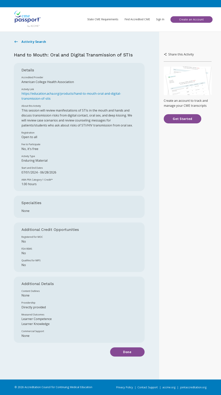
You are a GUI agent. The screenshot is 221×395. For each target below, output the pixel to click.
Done (127, 352)
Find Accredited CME (137, 19)
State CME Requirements (102, 19)
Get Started (182, 119)
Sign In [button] (160, 19)
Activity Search (30, 41)
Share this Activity (179, 54)
